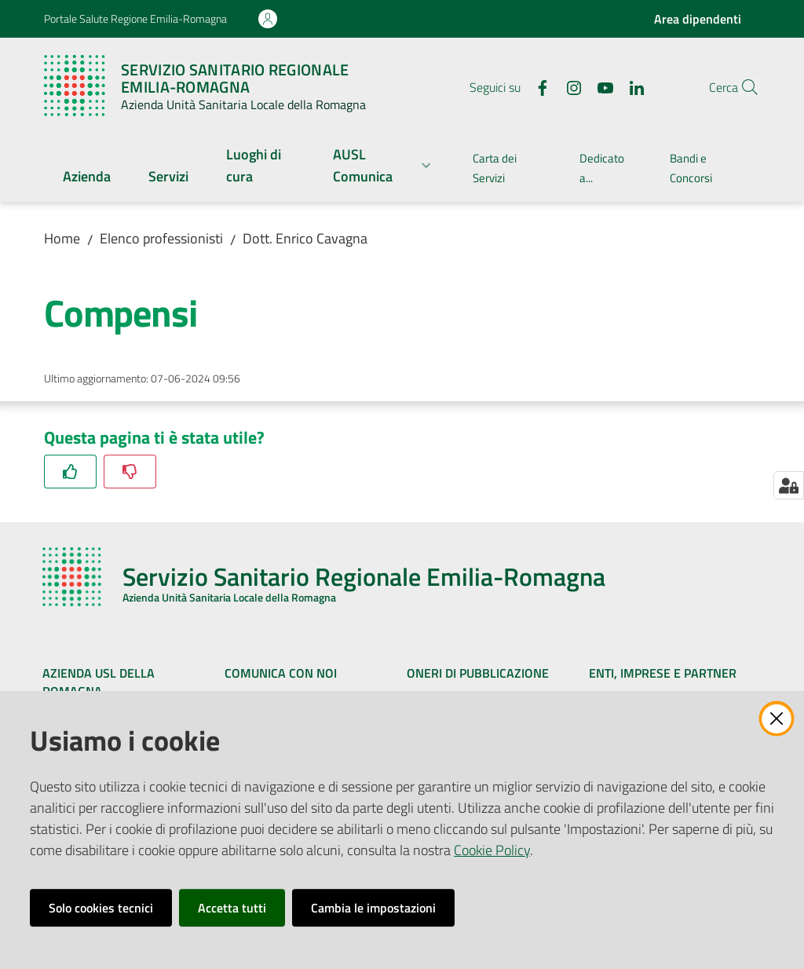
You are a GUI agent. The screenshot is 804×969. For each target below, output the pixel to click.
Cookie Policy (492, 850)
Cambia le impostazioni (373, 907)
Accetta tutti (232, 907)
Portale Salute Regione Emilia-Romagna (135, 18)
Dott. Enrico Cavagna (305, 238)
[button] (741, 87)
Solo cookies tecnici (101, 907)
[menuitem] (87, 178)
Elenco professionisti (161, 238)
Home (62, 238)
